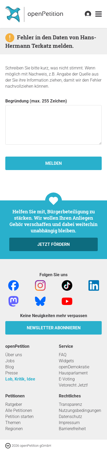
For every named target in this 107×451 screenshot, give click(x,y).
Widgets (66, 360)
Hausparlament (73, 372)
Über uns (13, 354)
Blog (9, 366)
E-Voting (67, 379)
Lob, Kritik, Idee (20, 379)
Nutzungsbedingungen (80, 410)
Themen (13, 422)
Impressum (69, 422)
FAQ (62, 354)
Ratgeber (13, 404)
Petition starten (19, 416)
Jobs (10, 360)
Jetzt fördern (53, 244)
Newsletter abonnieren (54, 327)
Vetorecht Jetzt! (73, 385)
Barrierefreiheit (72, 428)
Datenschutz (70, 416)
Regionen (14, 428)
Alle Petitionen (18, 410)
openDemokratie (74, 366)
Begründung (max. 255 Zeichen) (53, 121)
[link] (98, 14)
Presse (11, 372)
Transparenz (70, 404)
